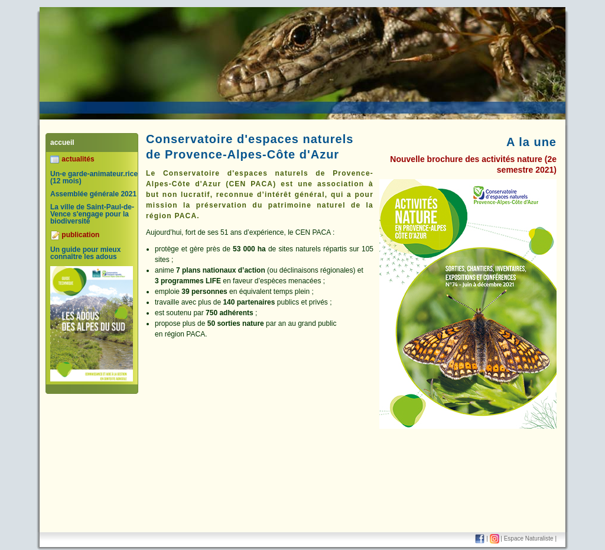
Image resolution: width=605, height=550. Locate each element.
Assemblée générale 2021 (93, 194)
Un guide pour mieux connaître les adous (85, 253)
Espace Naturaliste (529, 538)
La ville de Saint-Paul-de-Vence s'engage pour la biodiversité (92, 214)
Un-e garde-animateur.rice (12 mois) (94, 177)
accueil (62, 142)
